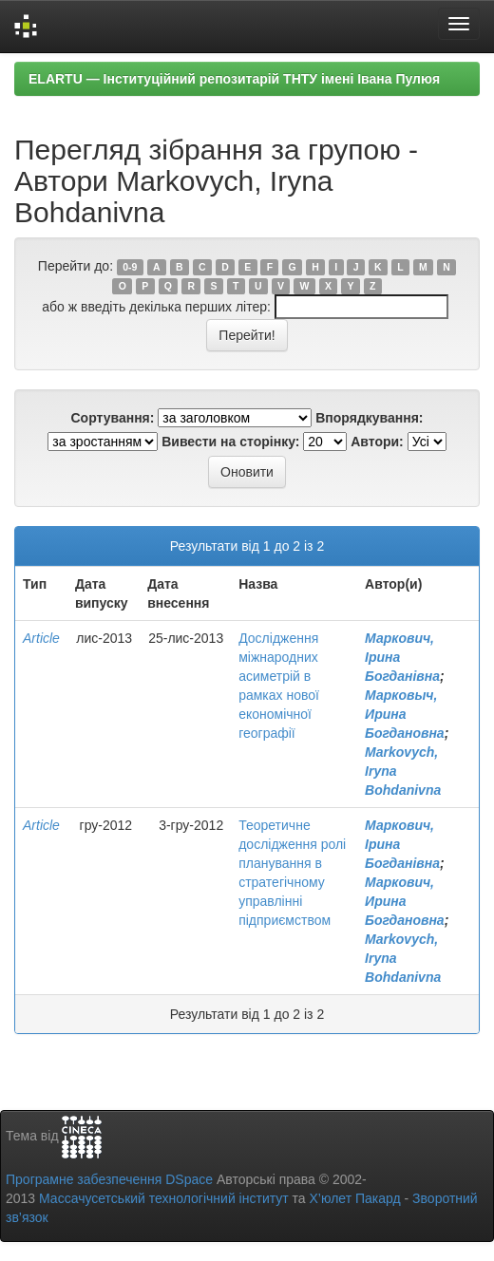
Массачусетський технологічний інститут (164, 1198)
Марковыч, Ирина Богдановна (405, 714)
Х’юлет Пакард (355, 1198)
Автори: (377, 441)
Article (41, 638)
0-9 (130, 267)
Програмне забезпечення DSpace (109, 1179)
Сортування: (112, 417)
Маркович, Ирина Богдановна (405, 901)
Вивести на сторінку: (230, 441)
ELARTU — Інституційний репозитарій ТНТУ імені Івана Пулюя (234, 78)
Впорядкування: (369, 417)
